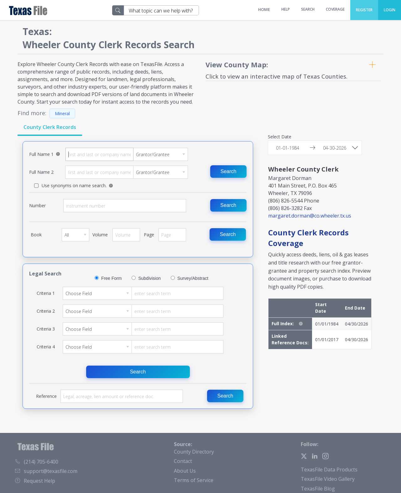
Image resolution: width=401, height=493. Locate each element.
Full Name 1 (126, 154)
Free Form (111, 278)
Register (364, 10)
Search (229, 171)
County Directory (194, 451)
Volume (126, 237)
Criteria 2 (143, 311)
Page (172, 237)
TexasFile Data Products (329, 469)
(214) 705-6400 (36, 461)
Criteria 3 (143, 329)
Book (75, 237)
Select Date (279, 137)
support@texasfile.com (46, 471)
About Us (185, 470)
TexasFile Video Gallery (328, 478)
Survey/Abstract (192, 278)
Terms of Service (193, 480)
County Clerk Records (49, 127)
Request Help (35, 480)
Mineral (62, 113)
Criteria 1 (143, 293)
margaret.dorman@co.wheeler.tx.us (309, 215)
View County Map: (237, 64)
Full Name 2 (126, 172)
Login (389, 10)
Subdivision (149, 278)
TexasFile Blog (318, 488)
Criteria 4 (143, 346)
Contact (183, 461)
